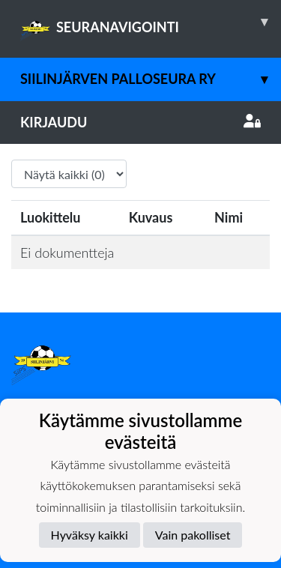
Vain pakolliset (193, 535)
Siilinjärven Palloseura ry (150, 79)
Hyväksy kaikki (89, 535)
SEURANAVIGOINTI (150, 21)
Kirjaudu (140, 122)
